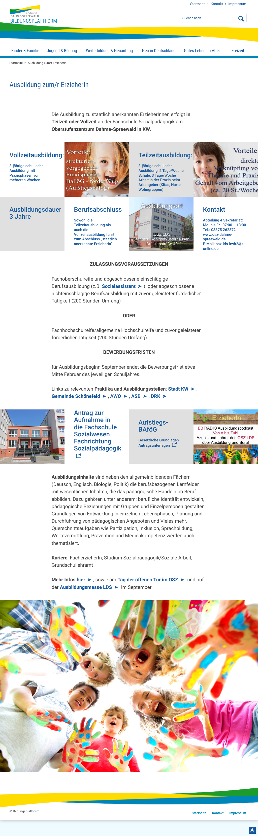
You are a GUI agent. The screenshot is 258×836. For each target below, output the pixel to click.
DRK (155, 396)
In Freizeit (235, 50)
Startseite (198, 4)
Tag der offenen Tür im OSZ (147, 580)
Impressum (237, 4)
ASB (136, 396)
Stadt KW (178, 389)
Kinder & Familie (25, 50)
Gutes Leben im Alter (202, 50)
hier (81, 580)
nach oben (252, 830)
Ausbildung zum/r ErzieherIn (47, 63)
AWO (115, 396)
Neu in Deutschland (159, 50)
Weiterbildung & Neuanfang (109, 50)
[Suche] (241, 19)
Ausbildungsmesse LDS (86, 587)
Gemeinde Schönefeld (76, 396)
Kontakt (217, 4)
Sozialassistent (119, 286)
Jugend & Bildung (62, 50)
